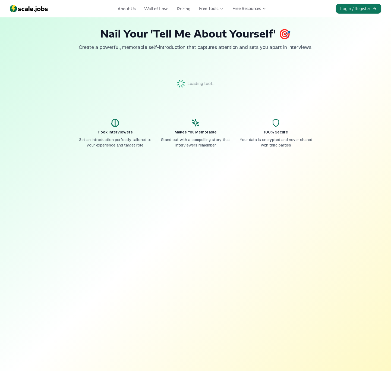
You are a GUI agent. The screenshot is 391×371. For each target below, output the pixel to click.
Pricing (183, 9)
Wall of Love (156, 9)
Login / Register (358, 8)
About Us (126, 9)
